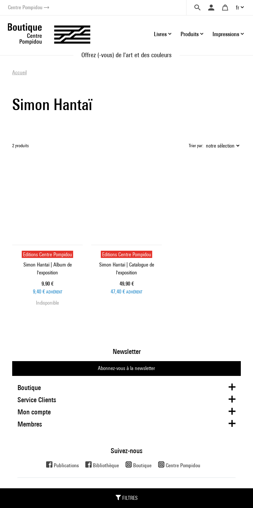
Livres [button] (160, 34)
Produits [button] (190, 34)
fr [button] (237, 7)
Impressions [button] (225, 34)
